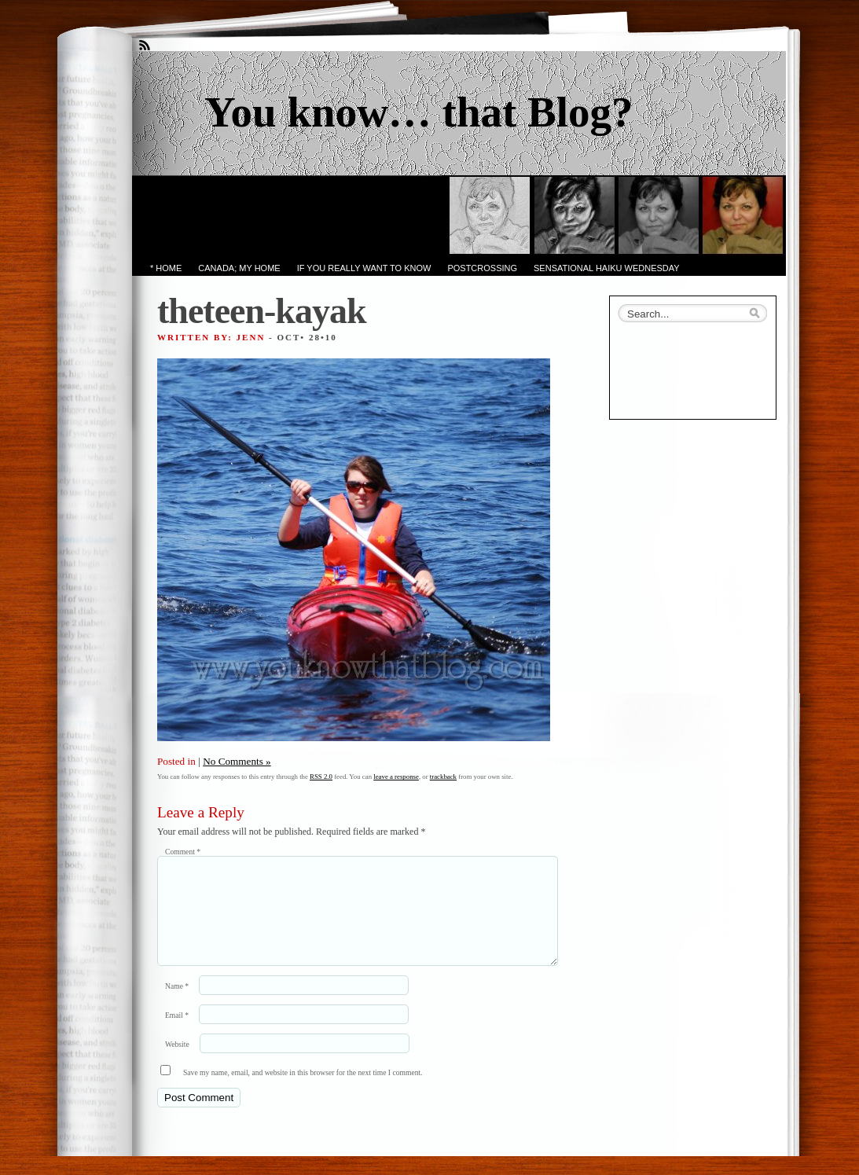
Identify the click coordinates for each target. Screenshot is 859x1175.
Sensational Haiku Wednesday (607, 268)
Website (177, 1063)
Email (177, 1034)
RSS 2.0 (321, 776)
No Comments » (236, 761)
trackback (443, 776)
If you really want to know (364, 268)
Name (177, 1005)
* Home (166, 268)
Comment (182, 851)
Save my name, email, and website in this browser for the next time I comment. (303, 1091)
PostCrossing (482, 268)
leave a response (396, 776)
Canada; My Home (239, 268)
